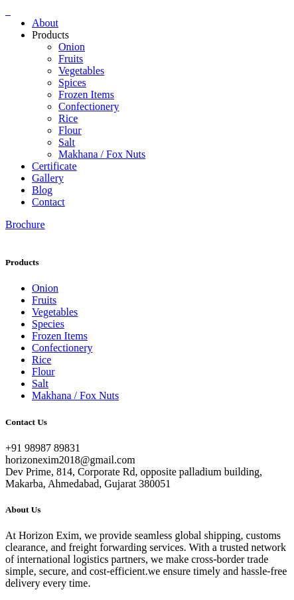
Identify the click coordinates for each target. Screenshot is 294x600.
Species (48, 324)
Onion (71, 46)
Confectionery (88, 106)
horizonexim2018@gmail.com (70, 459)
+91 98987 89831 (42, 447)
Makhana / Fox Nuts (101, 154)
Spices (72, 82)
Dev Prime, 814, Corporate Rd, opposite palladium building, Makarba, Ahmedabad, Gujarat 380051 (133, 477)
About (45, 23)
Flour (70, 130)
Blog (42, 190)
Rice (68, 118)
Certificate (54, 166)
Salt (66, 142)
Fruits (70, 58)
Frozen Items (86, 94)
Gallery (48, 178)
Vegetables (81, 70)
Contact (48, 202)
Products (50, 34)
